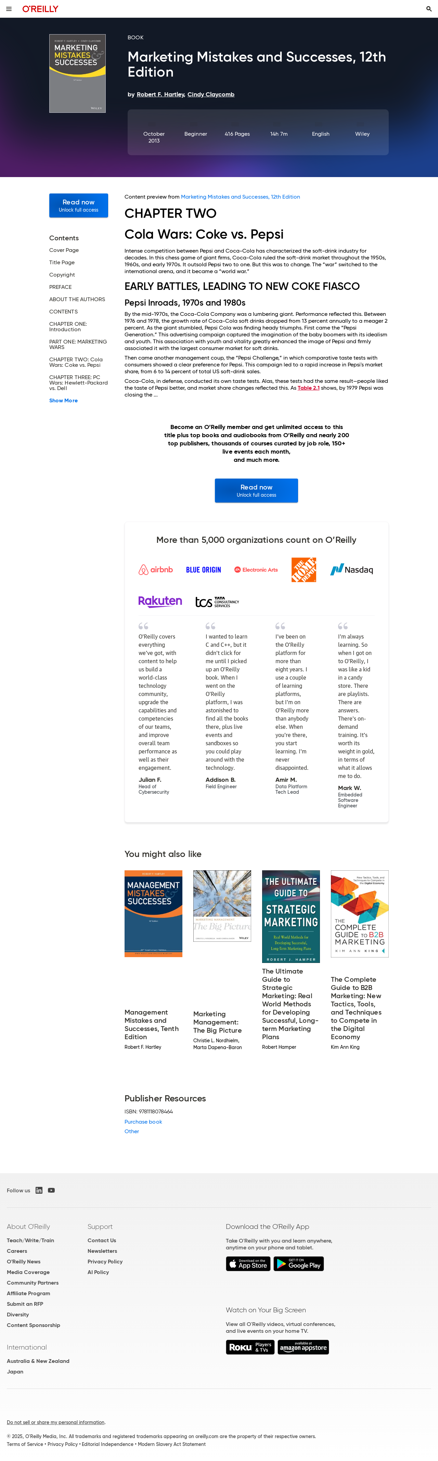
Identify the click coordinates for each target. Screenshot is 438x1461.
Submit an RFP (25, 1304)
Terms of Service (25, 1444)
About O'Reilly (28, 1226)
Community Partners (33, 1282)
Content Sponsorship (33, 1325)
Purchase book (143, 1121)
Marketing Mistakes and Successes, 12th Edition (240, 196)
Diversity (18, 1314)
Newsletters (102, 1251)
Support (100, 1226)
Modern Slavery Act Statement (172, 1444)
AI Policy (98, 1272)
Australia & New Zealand (38, 1361)
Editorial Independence (107, 1444)
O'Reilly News (23, 1261)
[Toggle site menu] (9, 9)
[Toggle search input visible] (429, 9)
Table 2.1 (309, 387)
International (27, 1347)
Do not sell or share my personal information (55, 1422)
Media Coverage (28, 1272)
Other (132, 1131)
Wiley (362, 134)
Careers (17, 1251)
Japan (15, 1371)
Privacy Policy (105, 1261)
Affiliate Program (28, 1293)
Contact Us (102, 1240)
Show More (63, 400)
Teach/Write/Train (30, 1240)
